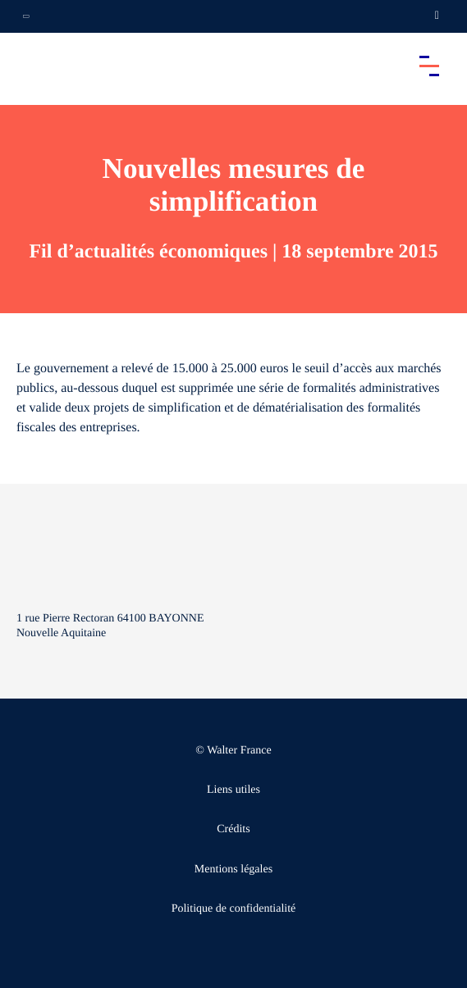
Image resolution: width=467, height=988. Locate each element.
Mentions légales (233, 869)
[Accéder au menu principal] (429, 65)
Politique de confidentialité (234, 909)
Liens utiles (233, 790)
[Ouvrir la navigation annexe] (26, 16)
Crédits (233, 829)
